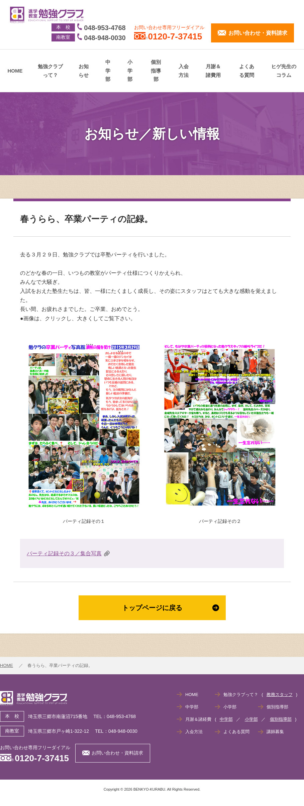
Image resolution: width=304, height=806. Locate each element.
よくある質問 (246, 71)
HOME (15, 71)
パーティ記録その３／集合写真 (64, 553)
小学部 (129, 70)
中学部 (107, 70)
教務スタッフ (280, 694)
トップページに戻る (170, 607)
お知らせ (84, 71)
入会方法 (184, 71)
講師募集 (275, 731)
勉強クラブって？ (50, 71)
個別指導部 (156, 70)
